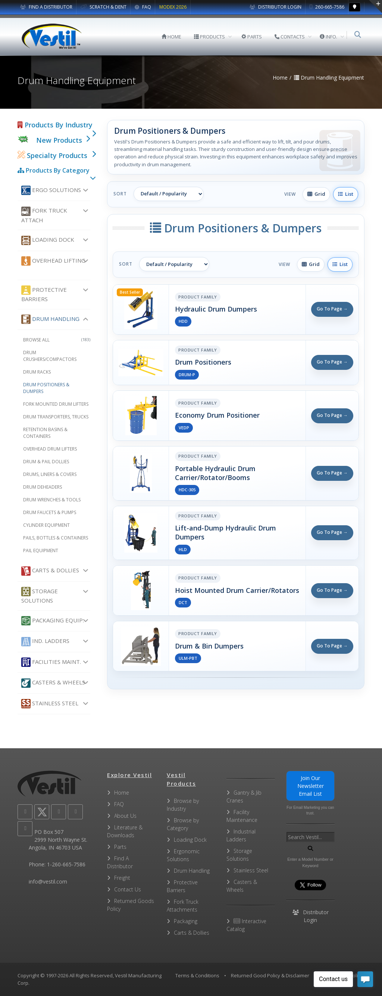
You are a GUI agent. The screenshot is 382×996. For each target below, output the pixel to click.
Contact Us (127, 889)
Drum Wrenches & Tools (52, 500)
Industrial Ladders (241, 835)
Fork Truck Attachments (182, 905)
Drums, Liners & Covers (49, 474)
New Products (59, 140)
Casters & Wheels (53, 683)
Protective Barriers (44, 294)
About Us (125, 815)
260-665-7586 (327, 7)
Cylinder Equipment (46, 525)
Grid (316, 194)
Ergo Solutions (51, 190)
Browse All (56, 340)
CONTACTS (290, 36)
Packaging (185, 921)
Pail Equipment (40, 550)
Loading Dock (47, 240)
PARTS (252, 36)
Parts (120, 846)
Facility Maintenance (241, 815)
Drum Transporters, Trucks (55, 417)
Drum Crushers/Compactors (49, 355)
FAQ (143, 7)
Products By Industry (55, 124)
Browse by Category (183, 824)
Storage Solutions (39, 595)
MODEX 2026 (173, 7)
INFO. (329, 36)
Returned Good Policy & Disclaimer (270, 975)
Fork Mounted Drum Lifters (55, 404)
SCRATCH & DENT (103, 7)
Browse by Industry (183, 804)
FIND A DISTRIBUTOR (46, 7)
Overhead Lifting (53, 261)
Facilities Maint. (51, 662)
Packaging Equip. (52, 620)
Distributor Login (275, 7)
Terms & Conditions (197, 975)
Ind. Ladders (45, 641)
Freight (122, 877)
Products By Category (54, 170)
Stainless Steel (49, 703)
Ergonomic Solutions (183, 855)
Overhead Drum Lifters (50, 449)
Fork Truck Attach (44, 215)
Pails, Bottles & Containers (55, 538)
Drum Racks (37, 372)
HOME (172, 36)
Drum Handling (50, 319)
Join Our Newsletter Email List (310, 785)
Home (121, 792)
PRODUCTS (210, 36)
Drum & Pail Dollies (46, 461)
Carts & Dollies (50, 571)
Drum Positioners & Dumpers (46, 388)
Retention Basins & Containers (45, 432)
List (345, 194)
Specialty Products (52, 155)
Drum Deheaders (42, 487)
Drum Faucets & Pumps (49, 512)
